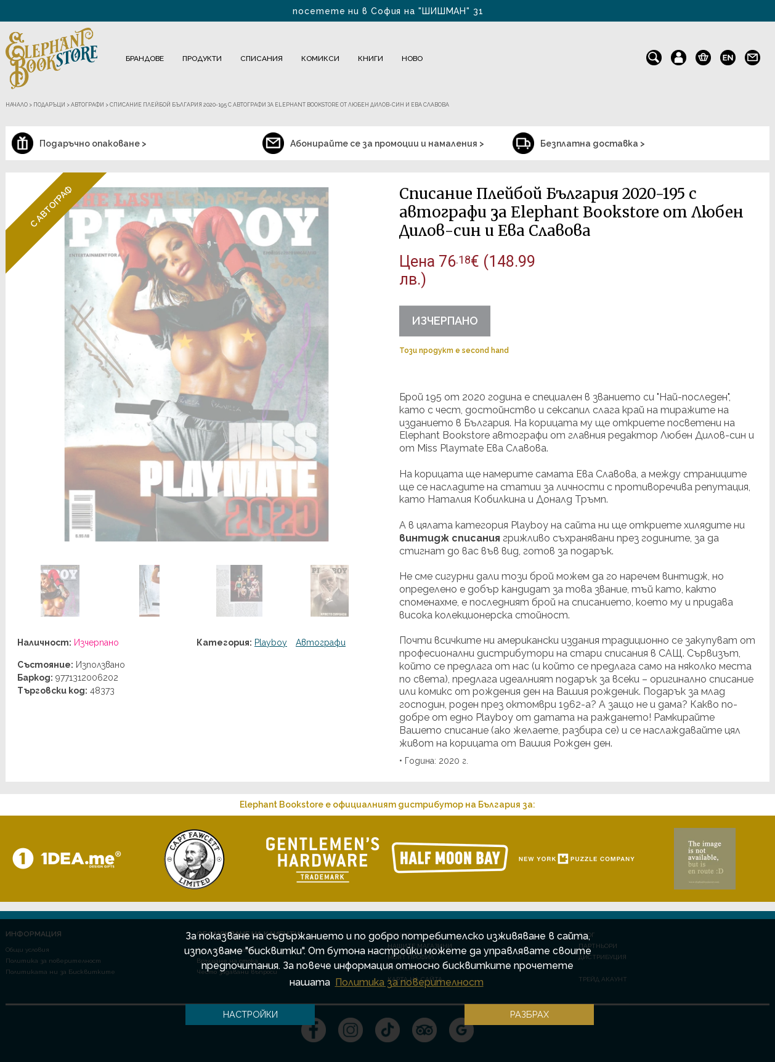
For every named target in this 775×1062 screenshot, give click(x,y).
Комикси (320, 58)
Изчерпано (445, 320)
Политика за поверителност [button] (409, 982)
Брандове (145, 58)
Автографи (321, 642)
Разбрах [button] (529, 1014)
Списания (261, 58)
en (728, 55)
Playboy (270, 642)
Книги (370, 58)
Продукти (202, 58)
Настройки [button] (250, 1014)
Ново (412, 58)
